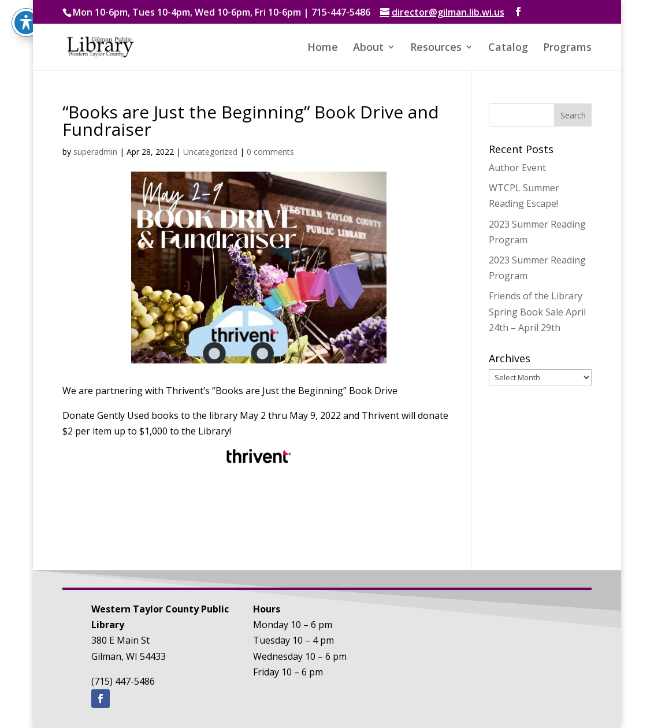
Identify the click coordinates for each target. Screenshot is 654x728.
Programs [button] (567, 48)
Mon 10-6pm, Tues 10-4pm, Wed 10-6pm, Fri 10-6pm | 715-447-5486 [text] (221, 12)
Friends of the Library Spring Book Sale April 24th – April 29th (537, 311)
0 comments (270, 151)
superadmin (95, 151)
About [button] (368, 48)
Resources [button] (436, 48)
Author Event (517, 167)
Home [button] (322, 48)
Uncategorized (210, 151)
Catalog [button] (508, 48)
